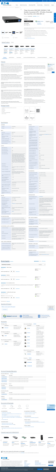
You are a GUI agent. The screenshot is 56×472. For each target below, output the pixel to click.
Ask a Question (5, 309)
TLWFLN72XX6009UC (4, 378)
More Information (46, 469)
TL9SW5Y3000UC (3, 388)
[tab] (23, 307)
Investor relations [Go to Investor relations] (26, 464)
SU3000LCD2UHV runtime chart (6, 412)
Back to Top (8, 301)
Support (50, 57)
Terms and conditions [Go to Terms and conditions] (38, 463)
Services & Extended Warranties (29, 57)
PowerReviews (11, 261)
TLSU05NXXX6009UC (4, 399)
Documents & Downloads (42, 57)
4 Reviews (38, 16)
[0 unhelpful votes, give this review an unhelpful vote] (14, 271)
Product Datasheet (4, 419)
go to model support (51, 409)
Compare (12, 42)
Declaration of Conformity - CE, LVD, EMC (30, 412)
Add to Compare (26, 23)
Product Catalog (5, 7)
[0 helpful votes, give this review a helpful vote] (11, 271)
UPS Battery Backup (11, 7)
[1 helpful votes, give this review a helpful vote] (11, 288)
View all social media (51, 463)
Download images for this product (29, 426)
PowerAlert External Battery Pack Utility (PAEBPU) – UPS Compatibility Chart (12, 417)
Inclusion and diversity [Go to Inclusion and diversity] (27, 463)
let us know (22, 452)
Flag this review (17, 271)
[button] (1, 440)
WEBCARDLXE (41, 196)
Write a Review (43, 261)
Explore (53, 72)
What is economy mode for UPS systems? (8, 306)
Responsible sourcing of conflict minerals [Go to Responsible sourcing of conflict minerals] (40, 464)
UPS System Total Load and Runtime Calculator (31, 417)
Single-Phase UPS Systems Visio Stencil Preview (8, 424)
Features (4, 57)
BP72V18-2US (13, 203)
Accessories (19, 57)
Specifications (11, 57)
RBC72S (13, 211)
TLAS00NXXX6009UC (4, 394)
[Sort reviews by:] (42, 264)
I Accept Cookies (40, 469)
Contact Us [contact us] (50, 465)
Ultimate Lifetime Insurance (31, 38)
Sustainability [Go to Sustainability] (26, 465)
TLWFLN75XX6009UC (4, 381)
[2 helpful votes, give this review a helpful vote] (11, 298)
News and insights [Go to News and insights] (26, 466)
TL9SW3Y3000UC (3, 387)
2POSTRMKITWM (46, 134)
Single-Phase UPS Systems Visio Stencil (7, 423)
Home (2, 7)
